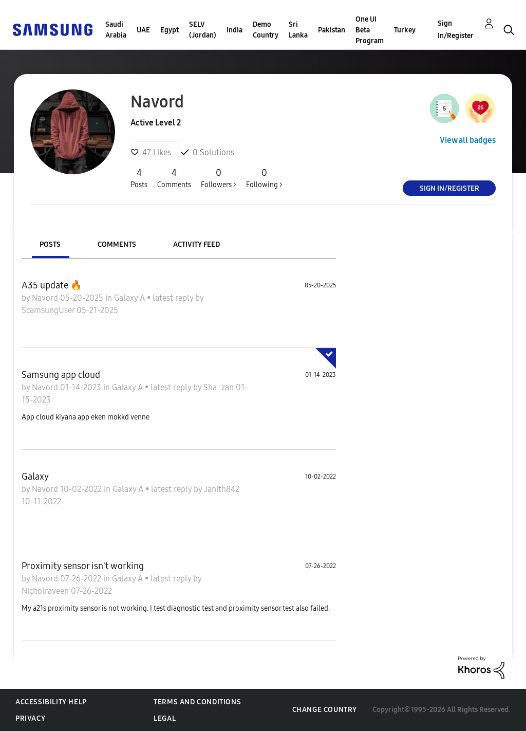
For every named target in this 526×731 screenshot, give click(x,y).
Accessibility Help (51, 702)
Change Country (324, 709)
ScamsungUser (49, 310)
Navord (46, 298)
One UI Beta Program (369, 30)
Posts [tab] (50, 244)
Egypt (169, 30)
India (234, 30)
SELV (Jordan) (202, 30)
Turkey (405, 30)
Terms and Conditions (197, 702)
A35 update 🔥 (52, 285)
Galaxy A (130, 298)
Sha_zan (219, 387)
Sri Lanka (298, 30)
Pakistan (331, 30)
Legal (165, 718)
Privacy (30, 718)
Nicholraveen (46, 591)
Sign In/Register (456, 29)
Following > (264, 178)
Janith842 (221, 489)
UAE (143, 30)
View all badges (468, 140)
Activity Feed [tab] (196, 244)
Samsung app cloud (61, 374)
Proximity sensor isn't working (83, 566)
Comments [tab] (117, 244)
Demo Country (265, 30)
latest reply (174, 298)
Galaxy (35, 476)
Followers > (218, 178)
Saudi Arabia (115, 30)
